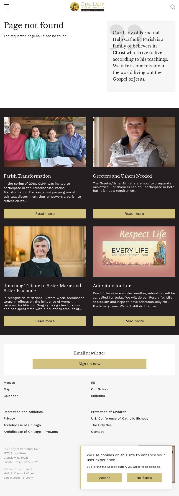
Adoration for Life (112, 285)
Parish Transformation (27, 176)
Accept (104, 482)
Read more (45, 213)
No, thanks (144, 482)
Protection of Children (108, 412)
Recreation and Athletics (23, 412)
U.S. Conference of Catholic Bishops (119, 418)
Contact (97, 431)
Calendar (11, 396)
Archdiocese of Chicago (22, 425)
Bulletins (98, 396)
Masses (9, 382)
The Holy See (101, 425)
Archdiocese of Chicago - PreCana (31, 431)
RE (93, 382)
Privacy (9, 418)
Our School (99, 389)
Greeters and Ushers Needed (122, 176)
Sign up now (89, 364)
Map (7, 389)
